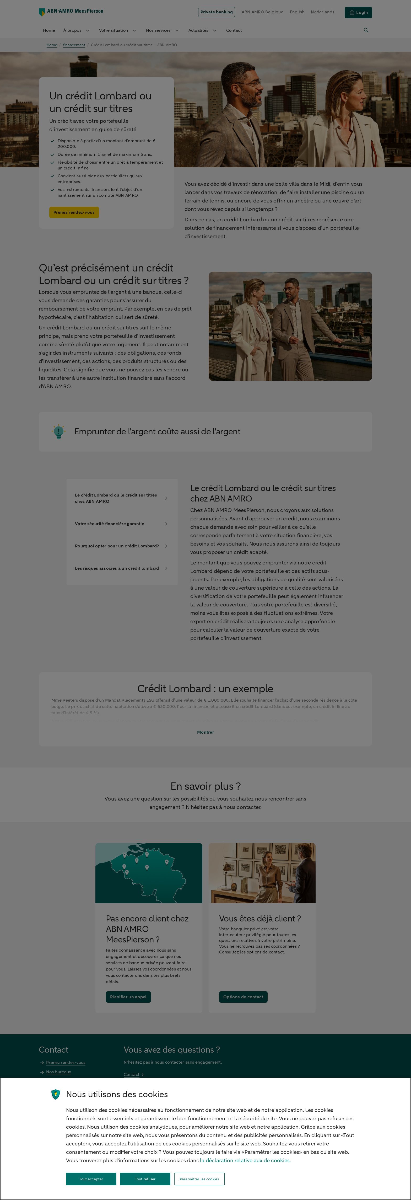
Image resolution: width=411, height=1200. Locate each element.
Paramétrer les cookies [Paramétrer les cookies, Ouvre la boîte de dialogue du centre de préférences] (199, 1179)
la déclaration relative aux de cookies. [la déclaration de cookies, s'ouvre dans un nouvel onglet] (245, 1160)
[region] (205, 1139)
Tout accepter (91, 1179)
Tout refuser (145, 1179)
